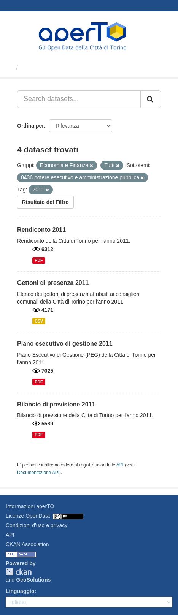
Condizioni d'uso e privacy (36, 525)
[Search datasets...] (79, 99)
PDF (39, 260)
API (120, 465)
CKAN (19, 572)
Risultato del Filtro (45, 202)
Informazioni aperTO (30, 506)
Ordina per (30, 126)
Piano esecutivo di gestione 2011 (65, 343)
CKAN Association (27, 544)
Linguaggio (20, 591)
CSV (39, 321)
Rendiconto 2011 (41, 229)
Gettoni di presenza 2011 (53, 283)
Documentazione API (38, 472)
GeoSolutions (33, 580)
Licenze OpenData (28, 516)
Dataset (34, 67)
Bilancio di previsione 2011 (56, 404)
